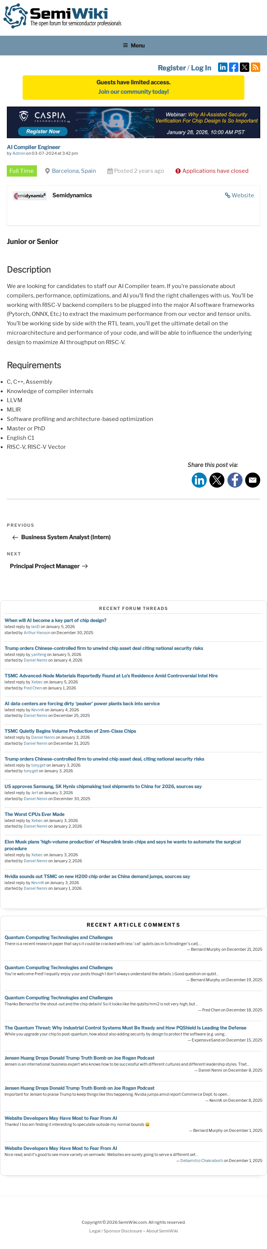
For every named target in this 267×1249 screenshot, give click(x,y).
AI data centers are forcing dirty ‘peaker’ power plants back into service (82, 703)
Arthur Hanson (37, 632)
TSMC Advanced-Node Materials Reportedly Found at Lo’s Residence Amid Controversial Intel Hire (111, 676)
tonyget (38, 765)
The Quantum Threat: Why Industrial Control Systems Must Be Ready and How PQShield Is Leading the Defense (125, 1028)
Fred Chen (33, 688)
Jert (34, 792)
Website (243, 195)
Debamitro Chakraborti (201, 1160)
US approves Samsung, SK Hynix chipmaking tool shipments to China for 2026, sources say (103, 786)
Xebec (37, 682)
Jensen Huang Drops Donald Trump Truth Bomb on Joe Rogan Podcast (79, 1058)
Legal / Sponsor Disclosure (116, 1231)
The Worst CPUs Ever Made (34, 814)
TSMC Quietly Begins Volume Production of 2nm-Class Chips (70, 731)
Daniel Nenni (35, 660)
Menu (134, 45)
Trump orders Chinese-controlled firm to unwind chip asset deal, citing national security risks (104, 759)
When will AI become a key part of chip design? (55, 620)
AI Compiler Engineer (33, 147)
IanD (35, 626)
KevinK (37, 710)
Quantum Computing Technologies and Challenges (59, 937)
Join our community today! (133, 91)
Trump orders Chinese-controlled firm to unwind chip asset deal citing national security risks (104, 648)
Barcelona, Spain (74, 171)
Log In (201, 68)
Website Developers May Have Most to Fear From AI (61, 1118)
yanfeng (38, 654)
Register (172, 68)
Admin (18, 153)
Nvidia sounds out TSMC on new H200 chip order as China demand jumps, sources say (97, 876)
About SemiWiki (162, 1231)
